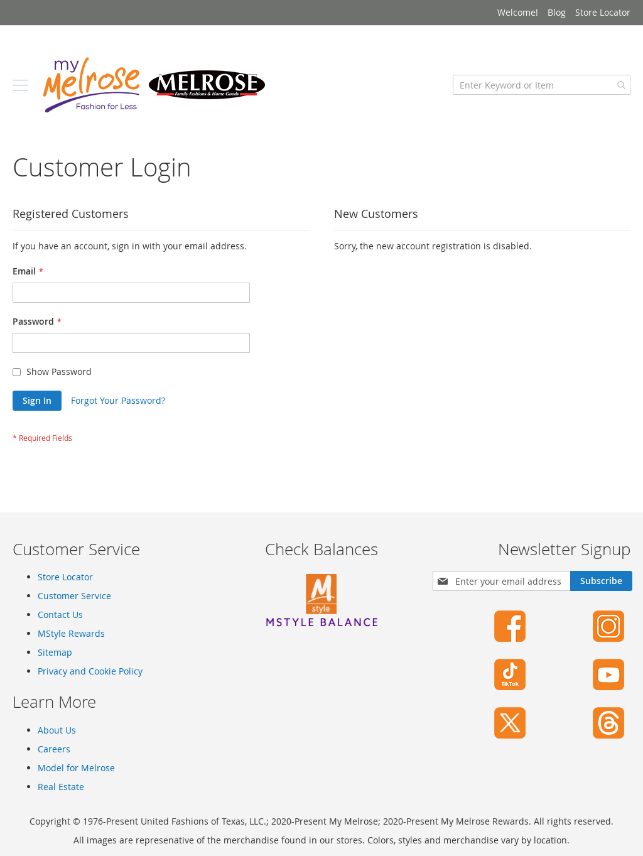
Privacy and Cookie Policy (90, 671)
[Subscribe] (601, 581)
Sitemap (55, 652)
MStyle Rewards (71, 633)
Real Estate (61, 787)
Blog (557, 12)
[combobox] (541, 85)
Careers (54, 749)
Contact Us (60, 614)
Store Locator (602, 12)
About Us (57, 730)
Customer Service (74, 596)
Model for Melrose (76, 768)
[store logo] (154, 85)
